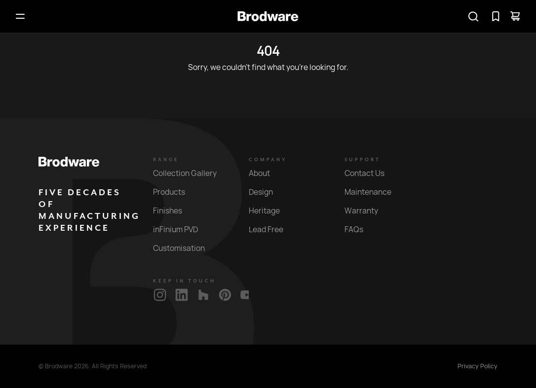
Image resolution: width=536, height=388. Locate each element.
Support (363, 160)
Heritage (270, 211)
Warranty (367, 211)
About (265, 173)
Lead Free (272, 229)
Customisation (184, 248)
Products (174, 192)
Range (166, 160)
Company (268, 160)
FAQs (360, 229)
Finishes (173, 211)
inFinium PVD (181, 229)
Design (266, 192)
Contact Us (370, 173)
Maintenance (374, 192)
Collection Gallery (190, 173)
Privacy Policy (478, 366)
